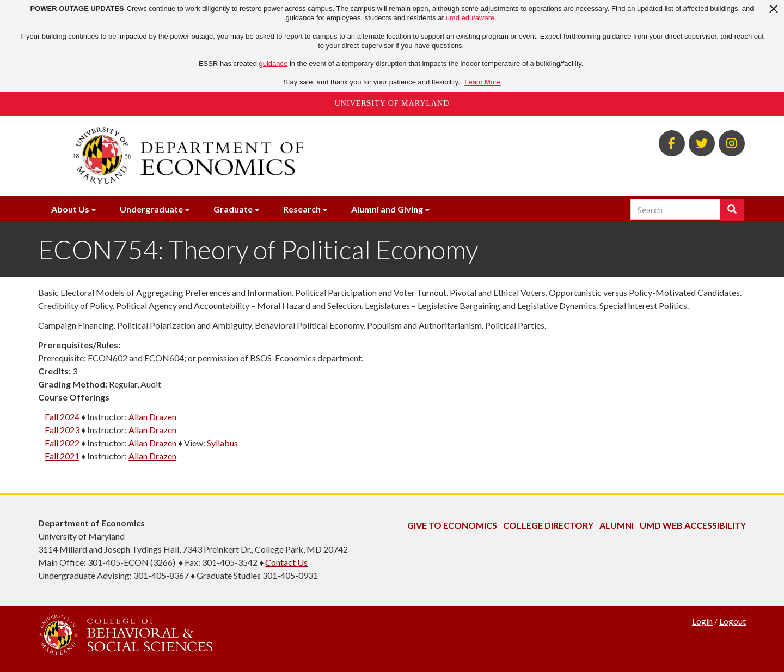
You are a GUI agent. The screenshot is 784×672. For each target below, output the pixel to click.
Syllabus (222, 443)
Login (702, 621)
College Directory (548, 525)
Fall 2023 (62, 430)
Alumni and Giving (387, 209)
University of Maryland (392, 103)
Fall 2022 (62, 443)
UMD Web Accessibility (693, 525)
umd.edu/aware (470, 18)
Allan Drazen (152, 416)
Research (302, 209)
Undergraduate (151, 209)
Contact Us (286, 562)
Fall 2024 (62, 416)
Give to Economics (452, 525)
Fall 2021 (62, 456)
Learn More (482, 82)
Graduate (233, 209)
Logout (732, 621)
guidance (273, 63)
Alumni (616, 525)
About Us (70, 209)
